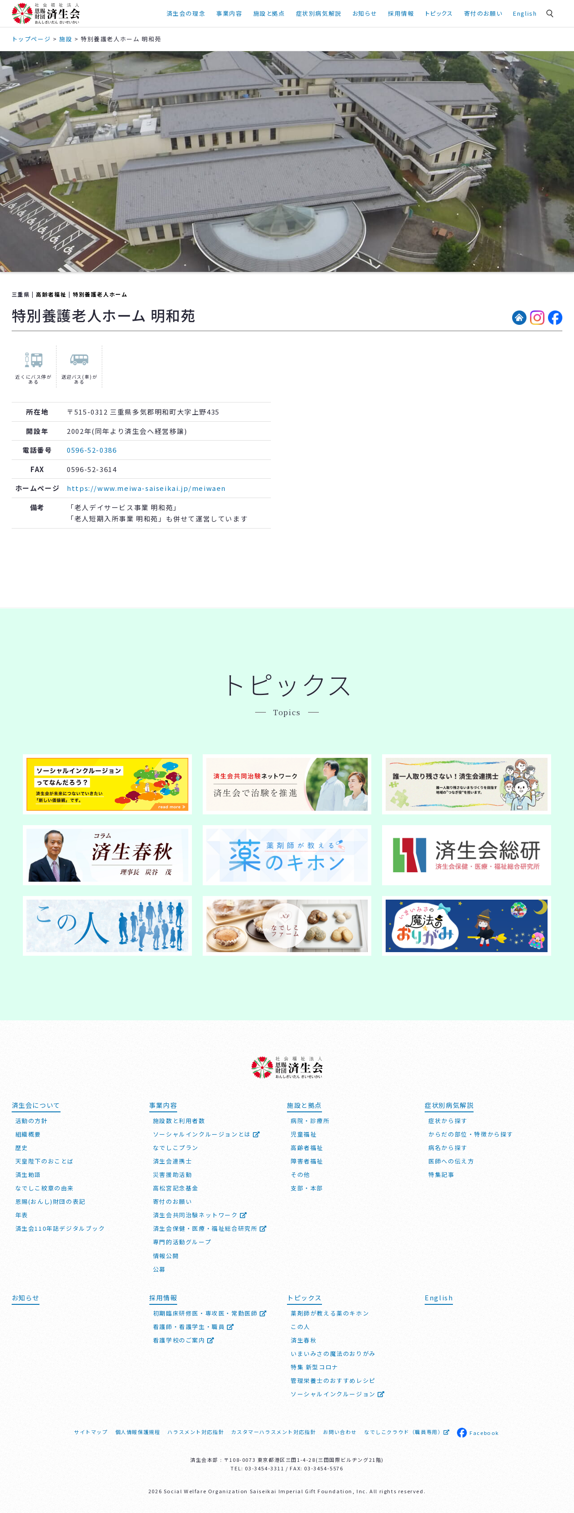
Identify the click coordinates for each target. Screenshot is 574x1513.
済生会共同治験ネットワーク (200, 1215)
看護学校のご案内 (184, 1340)
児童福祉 (304, 1134)
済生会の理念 (186, 13)
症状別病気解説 (319, 13)
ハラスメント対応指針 (195, 1431)
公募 (159, 1269)
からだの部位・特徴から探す (470, 1134)
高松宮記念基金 (176, 1188)
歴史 (21, 1147)
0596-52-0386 (92, 450)
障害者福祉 (307, 1161)
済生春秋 (304, 1340)
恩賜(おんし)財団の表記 (50, 1201)
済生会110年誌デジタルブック (60, 1228)
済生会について (36, 1105)
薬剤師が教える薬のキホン (330, 1313)
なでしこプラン (176, 1147)
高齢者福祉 (51, 294)
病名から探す (448, 1147)
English (525, 13)
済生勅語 (28, 1174)
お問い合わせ (340, 1431)
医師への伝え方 (451, 1161)
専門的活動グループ (182, 1242)
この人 (300, 1326)
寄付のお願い (483, 13)
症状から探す (448, 1120)
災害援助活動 (172, 1174)
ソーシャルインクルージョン (338, 1394)
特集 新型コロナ (315, 1367)
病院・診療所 (310, 1120)
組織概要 (28, 1134)
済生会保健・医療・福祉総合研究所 (210, 1228)
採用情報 (401, 13)
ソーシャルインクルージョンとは (207, 1134)
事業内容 (229, 13)
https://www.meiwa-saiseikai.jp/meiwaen (146, 488)
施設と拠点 (269, 13)
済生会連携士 (172, 1161)
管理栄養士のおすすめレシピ (333, 1380)
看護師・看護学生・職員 (194, 1326)
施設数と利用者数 (179, 1120)
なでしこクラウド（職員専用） (407, 1431)
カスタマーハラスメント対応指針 (273, 1431)
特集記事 (441, 1174)
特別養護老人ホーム (100, 294)
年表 (21, 1215)
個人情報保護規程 (138, 1431)
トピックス (439, 13)
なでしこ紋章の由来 (44, 1188)
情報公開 (166, 1255)
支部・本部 (307, 1188)
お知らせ (364, 13)
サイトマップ (91, 1431)
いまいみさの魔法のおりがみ (333, 1353)
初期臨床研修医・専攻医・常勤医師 (210, 1313)
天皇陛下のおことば (44, 1161)
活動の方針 (31, 1120)
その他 (300, 1174)
